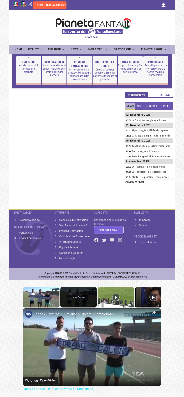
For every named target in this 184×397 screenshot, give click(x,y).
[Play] (115, 297)
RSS (165, 95)
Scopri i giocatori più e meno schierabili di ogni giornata (130, 68)
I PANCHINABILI (155, 62)
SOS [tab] (139, 106)
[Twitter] (104, 239)
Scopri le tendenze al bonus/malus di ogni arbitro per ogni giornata (54, 70)
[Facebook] (96, 239)
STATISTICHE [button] (123, 49)
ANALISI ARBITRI (54, 62)
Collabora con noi (29, 220)
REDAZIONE (133, 273)
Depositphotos (148, 242)
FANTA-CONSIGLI (130, 62)
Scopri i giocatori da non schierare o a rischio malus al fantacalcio (156, 70)
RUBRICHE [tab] (152, 106)
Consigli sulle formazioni (73, 220)
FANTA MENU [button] (96, 49)
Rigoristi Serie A (68, 247)
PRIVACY (111, 273)
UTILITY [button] (33, 49)
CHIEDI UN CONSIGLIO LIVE (51, 5)
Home (18, 49)
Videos (143, 225)
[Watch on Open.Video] (40, 380)
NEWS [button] (74, 49)
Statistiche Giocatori (71, 252)
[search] (169, 48)
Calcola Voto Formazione (74, 236)
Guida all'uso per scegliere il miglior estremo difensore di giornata (105, 74)
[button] (165, 3)
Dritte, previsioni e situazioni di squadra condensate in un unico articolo (79, 74)
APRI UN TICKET (109, 229)
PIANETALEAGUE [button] (152, 49)
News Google (67, 258)
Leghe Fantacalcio (30, 238)
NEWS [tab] (130, 106)
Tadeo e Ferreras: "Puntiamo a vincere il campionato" (74, 314)
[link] (28, 314)
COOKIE (122, 273)
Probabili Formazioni (71, 230)
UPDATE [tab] (166, 106)
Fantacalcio (26, 232)
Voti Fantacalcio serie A (73, 225)
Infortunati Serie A (70, 241)
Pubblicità (145, 220)
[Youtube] (112, 239)
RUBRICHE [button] (54, 49)
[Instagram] (29, 3)
